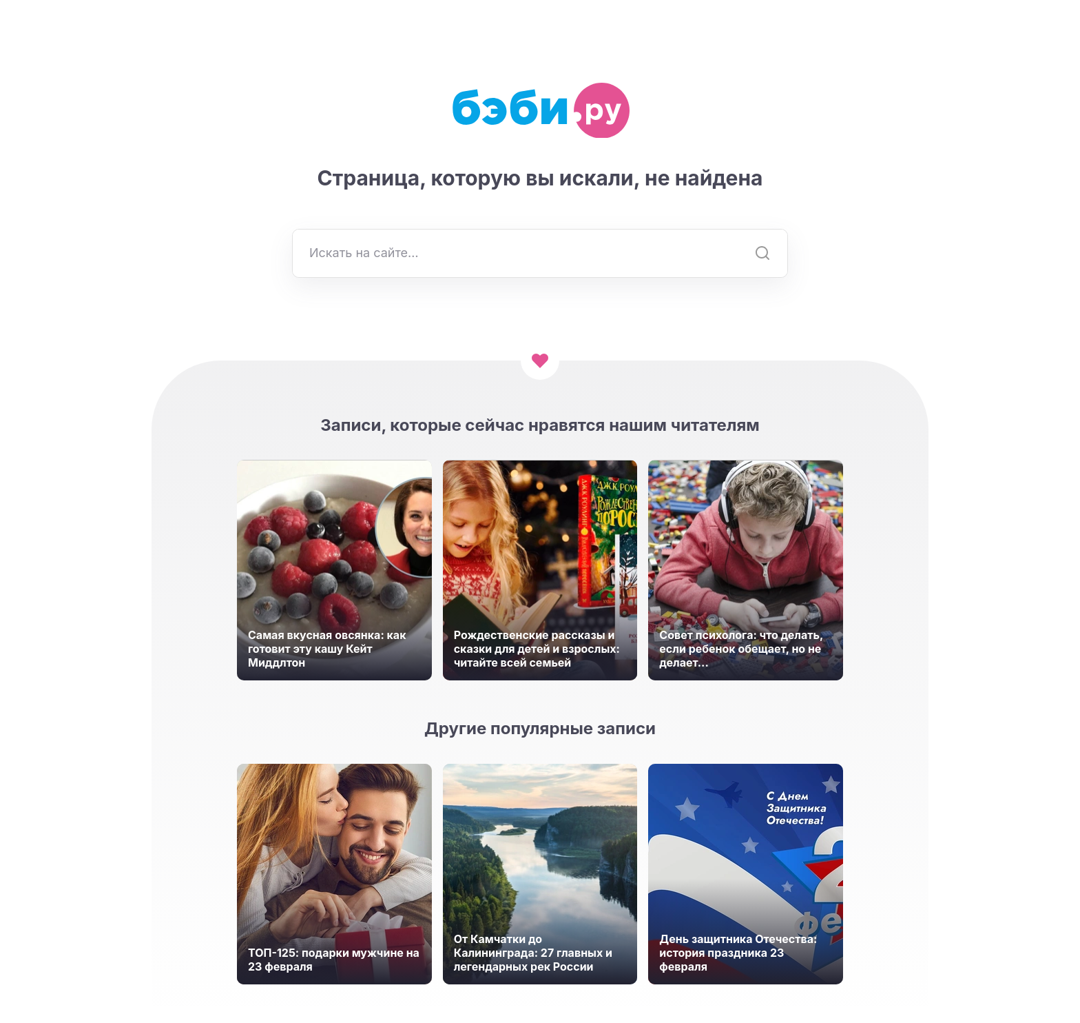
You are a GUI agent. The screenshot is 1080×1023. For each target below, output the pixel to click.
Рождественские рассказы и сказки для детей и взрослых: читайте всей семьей (537, 648)
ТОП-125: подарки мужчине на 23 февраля (333, 959)
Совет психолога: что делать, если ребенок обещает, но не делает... (741, 648)
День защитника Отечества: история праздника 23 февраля (738, 952)
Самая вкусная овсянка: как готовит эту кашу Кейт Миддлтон (327, 648)
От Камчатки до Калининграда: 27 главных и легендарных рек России (533, 952)
